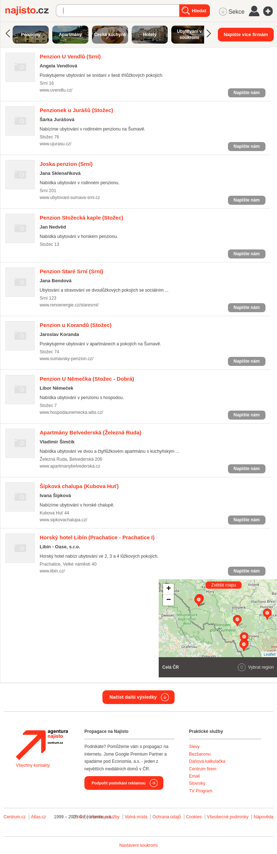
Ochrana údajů (167, 816)
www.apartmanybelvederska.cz (70, 466)
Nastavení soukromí (138, 845)
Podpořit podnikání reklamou (118, 783)
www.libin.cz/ (52, 571)
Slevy (194, 746)
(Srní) (70, 56)
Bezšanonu (200, 754)
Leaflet (270, 654)
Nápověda (263, 816)
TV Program (200, 790)
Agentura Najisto (42, 745)
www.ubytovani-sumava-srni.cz (70, 197)
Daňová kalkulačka (207, 761)
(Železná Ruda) (90, 432)
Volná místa (136, 816)
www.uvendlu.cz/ (56, 90)
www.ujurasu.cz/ (55, 143)
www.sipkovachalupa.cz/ (63, 519)
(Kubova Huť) (79, 486)
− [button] (168, 600)
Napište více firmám (246, 34)
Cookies (194, 816)
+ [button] (168, 589)
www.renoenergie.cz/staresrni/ (69, 304)
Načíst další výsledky (133, 697)
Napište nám (247, 92)
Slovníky (197, 783)
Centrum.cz (15, 816)
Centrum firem (202, 768)
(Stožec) (76, 110)
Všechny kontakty (33, 765)
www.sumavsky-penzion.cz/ (66, 358)
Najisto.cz (30, 10)
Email (194, 776)
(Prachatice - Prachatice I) (97, 537)
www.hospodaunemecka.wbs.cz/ (71, 412)
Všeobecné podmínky (228, 816)
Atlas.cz (38, 816)
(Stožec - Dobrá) (87, 379)
